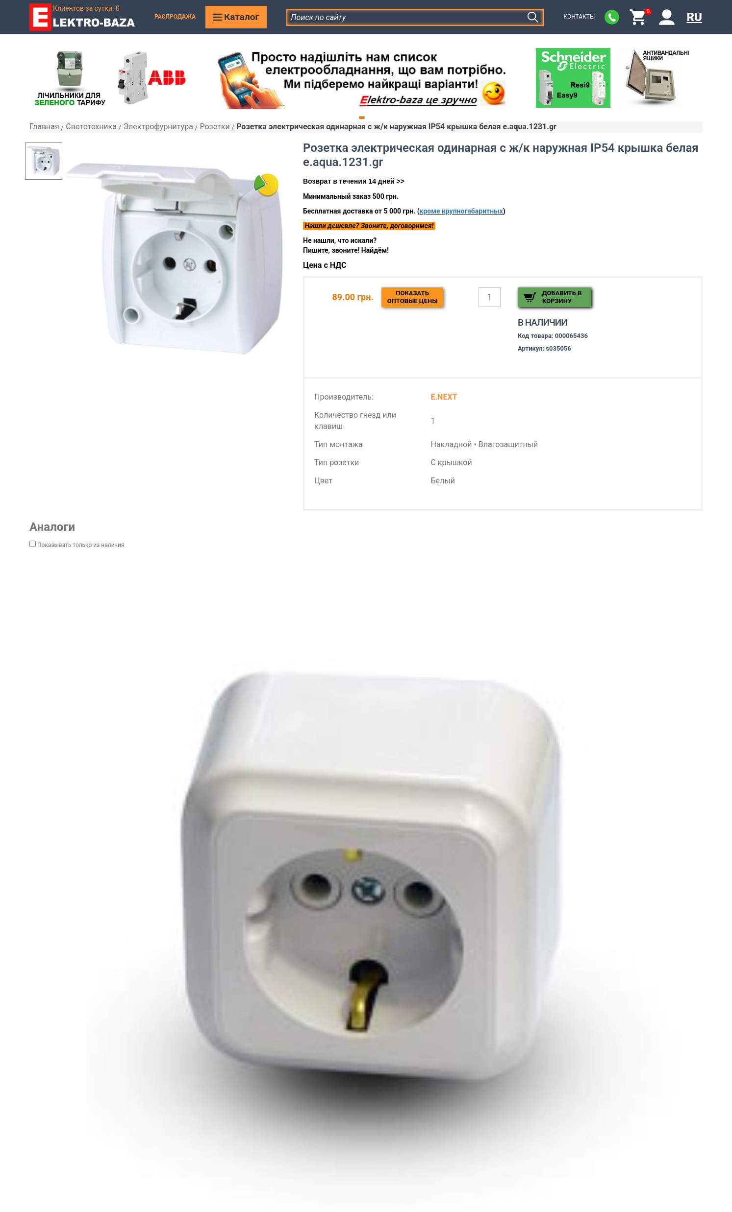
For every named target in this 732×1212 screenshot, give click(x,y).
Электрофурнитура (158, 126)
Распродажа (175, 16)
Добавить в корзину (561, 297)
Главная (44, 126)
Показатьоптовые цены (412, 297)
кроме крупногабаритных (461, 211)
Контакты (579, 16)
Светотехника (91, 126)
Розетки (214, 126)
